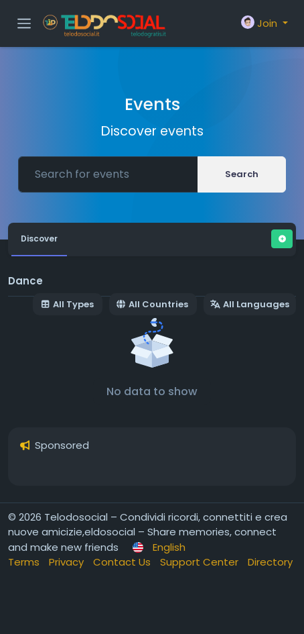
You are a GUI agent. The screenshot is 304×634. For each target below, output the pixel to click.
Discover (39, 238)
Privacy (67, 562)
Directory (270, 562)
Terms (25, 562)
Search (241, 174)
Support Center (200, 562)
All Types (67, 304)
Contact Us (123, 562)
